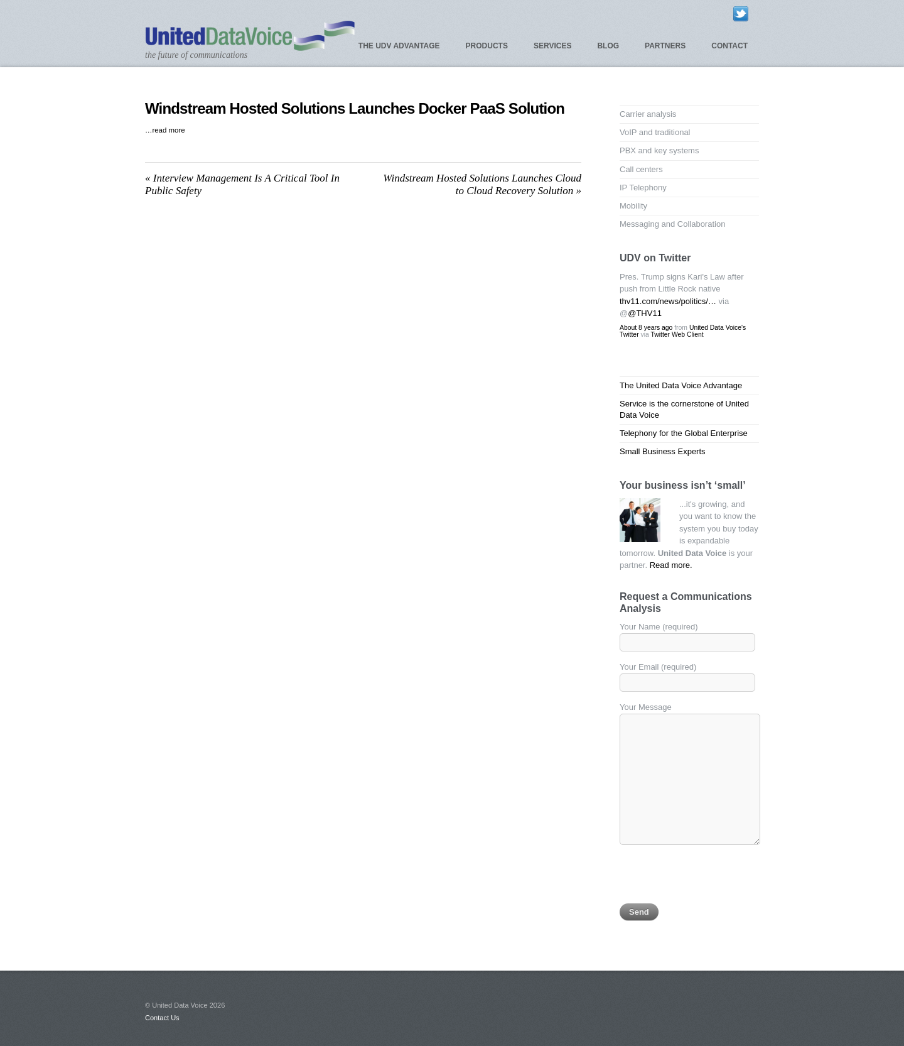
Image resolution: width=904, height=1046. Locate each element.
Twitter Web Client (676, 334)
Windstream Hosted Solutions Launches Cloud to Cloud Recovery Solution (482, 184)
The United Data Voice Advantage (681, 385)
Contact (729, 45)
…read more (165, 130)
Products (487, 45)
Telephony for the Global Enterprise (684, 433)
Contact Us (162, 1017)
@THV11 (645, 313)
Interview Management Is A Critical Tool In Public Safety (242, 184)
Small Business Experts (663, 451)
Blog (608, 45)
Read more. (671, 565)
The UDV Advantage (399, 45)
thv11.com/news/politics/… (668, 301)
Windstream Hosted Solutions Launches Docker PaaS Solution (354, 108)
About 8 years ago (646, 327)
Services (552, 45)
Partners (665, 45)
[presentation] (715, 878)
